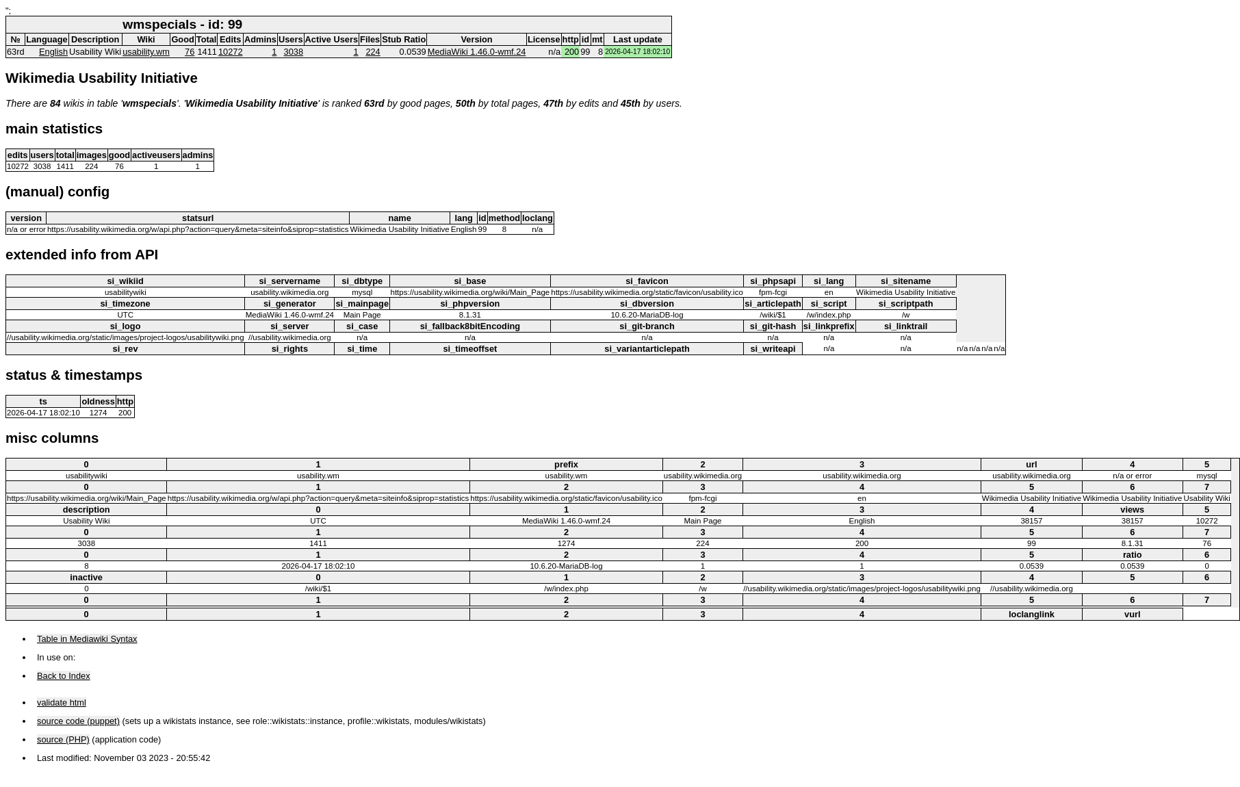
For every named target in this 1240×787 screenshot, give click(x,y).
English (53, 52)
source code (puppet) (78, 721)
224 (372, 52)
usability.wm (146, 52)
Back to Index (63, 676)
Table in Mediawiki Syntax (87, 639)
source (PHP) (63, 739)
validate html (61, 702)
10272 (230, 52)
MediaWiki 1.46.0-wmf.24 (477, 52)
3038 (293, 52)
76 (189, 52)
